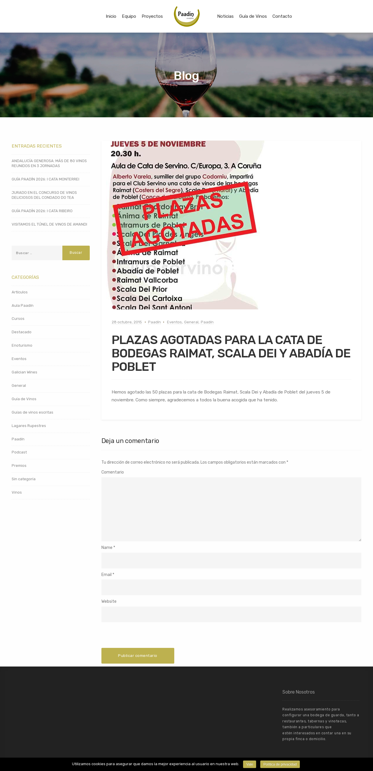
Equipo (129, 16)
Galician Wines (24, 372)
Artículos (20, 292)
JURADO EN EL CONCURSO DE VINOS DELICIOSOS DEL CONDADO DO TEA (44, 195)
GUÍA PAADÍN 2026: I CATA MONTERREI (45, 179)
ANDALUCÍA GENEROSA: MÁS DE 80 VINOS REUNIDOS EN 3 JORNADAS (49, 163)
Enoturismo (22, 345)
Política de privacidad (280, 764)
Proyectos (152, 16)
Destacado (21, 332)
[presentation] (145, 636)
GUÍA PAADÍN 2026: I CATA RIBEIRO (42, 211)
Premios (19, 465)
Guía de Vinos (253, 16)
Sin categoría (24, 479)
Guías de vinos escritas (32, 412)
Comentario (112, 472)
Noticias (225, 16)
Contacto (282, 16)
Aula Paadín (23, 305)
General (191, 322)
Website (109, 601)
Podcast (19, 452)
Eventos (174, 322)
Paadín (154, 322)
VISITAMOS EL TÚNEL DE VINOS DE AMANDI (49, 224)
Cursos (18, 318)
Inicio (111, 16)
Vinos (17, 492)
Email (106, 574)
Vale (249, 764)
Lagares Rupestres (29, 425)
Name (106, 547)
